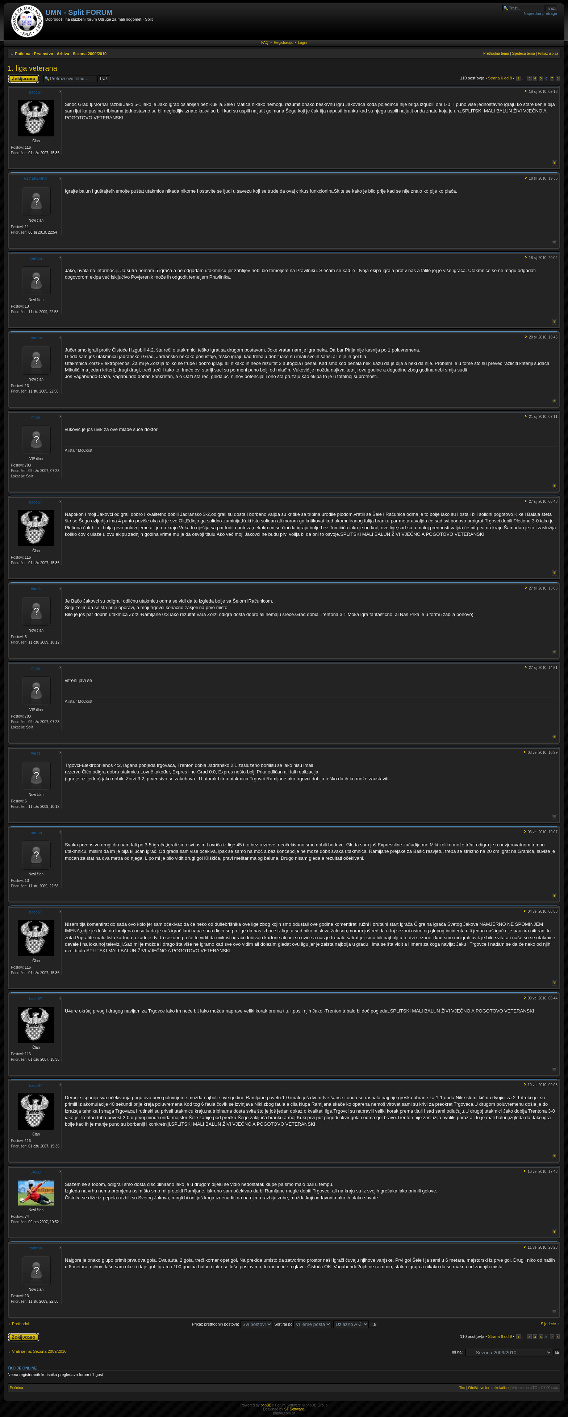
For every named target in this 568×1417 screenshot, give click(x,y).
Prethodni (20, 1324)
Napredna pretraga (540, 13)
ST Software (294, 1409)
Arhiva (63, 54)
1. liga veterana (32, 68)
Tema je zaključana (24, 78)
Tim (462, 1388)
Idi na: (457, 1352)
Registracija (283, 43)
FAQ (264, 43)
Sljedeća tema (523, 54)
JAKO (36, 1172)
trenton (35, 258)
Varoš (36, 589)
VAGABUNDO (35, 179)
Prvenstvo (43, 54)
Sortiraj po (302, 1324)
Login (302, 43)
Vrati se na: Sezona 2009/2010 (39, 1351)
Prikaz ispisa (548, 54)
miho (36, 417)
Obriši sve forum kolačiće (488, 1388)
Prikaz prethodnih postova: (232, 1324)
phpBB (265, 1405)
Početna (22, 54)
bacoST (35, 92)
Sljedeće (548, 1324)
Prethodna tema (496, 54)
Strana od (500, 78)
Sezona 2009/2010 (90, 54)
